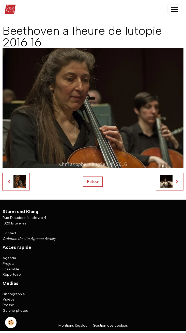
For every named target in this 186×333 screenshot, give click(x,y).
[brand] (11, 9)
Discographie (14, 294)
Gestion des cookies (110, 325)
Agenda (9, 258)
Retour (93, 181)
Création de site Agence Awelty (29, 238)
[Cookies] (11, 322)
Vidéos (8, 299)
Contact (9, 233)
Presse (8, 305)
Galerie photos (15, 310)
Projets (8, 263)
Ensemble (11, 269)
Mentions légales (72, 325)
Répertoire (12, 274)
